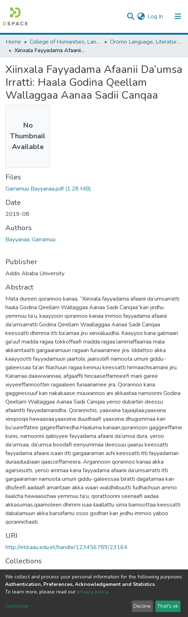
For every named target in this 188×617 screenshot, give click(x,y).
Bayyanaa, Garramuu (30, 239)
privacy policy (92, 591)
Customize (16, 606)
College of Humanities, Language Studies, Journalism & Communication (65, 42)
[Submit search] (130, 16)
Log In (156, 16)
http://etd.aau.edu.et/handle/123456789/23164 (66, 547)
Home (13, 42)
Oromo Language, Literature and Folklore (146, 42)
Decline (142, 606)
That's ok (167, 606)
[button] (140, 16)
